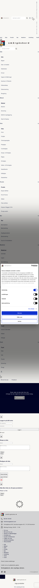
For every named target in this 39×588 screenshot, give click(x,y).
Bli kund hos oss (36, 10)
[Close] (2, 578)
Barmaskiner (4, 224)
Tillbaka (2, 452)
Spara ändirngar (4, 478)
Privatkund (36, 28)
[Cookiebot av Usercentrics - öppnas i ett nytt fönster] (31, 266)
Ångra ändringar (4, 475)
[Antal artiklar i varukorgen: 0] (31, 18)
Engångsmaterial (5, 233)
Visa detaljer (31, 308)
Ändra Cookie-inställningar (8, 563)
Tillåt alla (19, 313)
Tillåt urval (19, 317)
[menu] (1, 40)
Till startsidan (19, 397)
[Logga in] (29, 18)
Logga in (19, 429)
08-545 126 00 (7, 520)
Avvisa (19, 321)
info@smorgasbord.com (10, 523)
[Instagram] (5, 573)
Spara (2, 496)
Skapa (2, 454)
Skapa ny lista (3, 492)
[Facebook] (2, 573)
